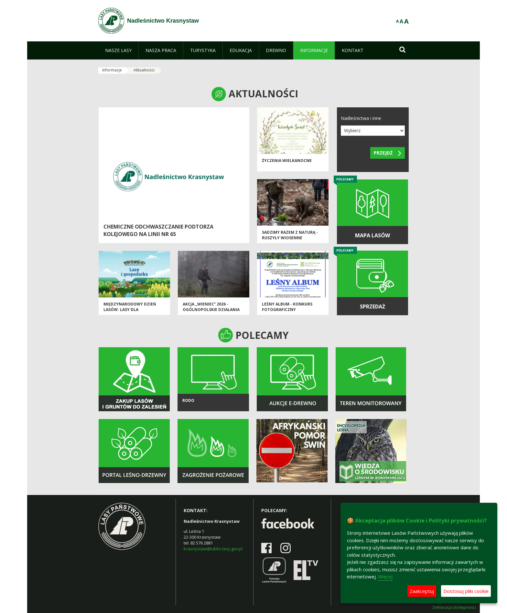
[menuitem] (118, 50)
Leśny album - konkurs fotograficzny (287, 306)
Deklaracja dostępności (454, 607)
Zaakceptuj (422, 591)
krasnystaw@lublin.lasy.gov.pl (213, 549)
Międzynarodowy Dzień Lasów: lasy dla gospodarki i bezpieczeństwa (129, 312)
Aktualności (144, 70)
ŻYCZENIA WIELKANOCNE (287, 160)
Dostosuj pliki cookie (466, 591)
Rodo (188, 400)
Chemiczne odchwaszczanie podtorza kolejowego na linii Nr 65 (158, 230)
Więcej (385, 576)
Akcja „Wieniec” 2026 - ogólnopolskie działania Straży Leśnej (211, 309)
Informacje (112, 70)
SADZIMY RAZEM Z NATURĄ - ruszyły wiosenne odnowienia (290, 238)
